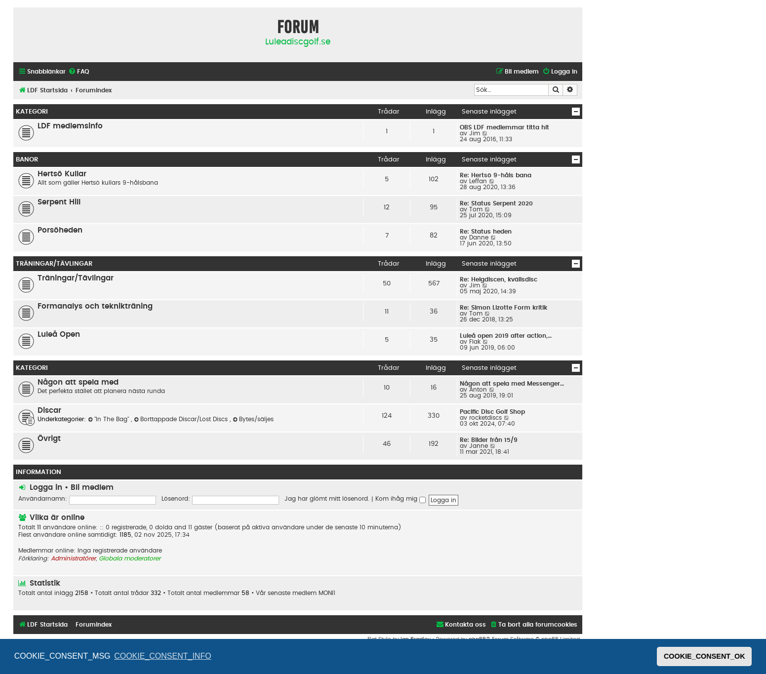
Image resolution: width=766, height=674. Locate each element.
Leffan (478, 181)
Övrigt (49, 438)
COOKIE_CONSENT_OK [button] (704, 656)
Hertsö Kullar (62, 174)
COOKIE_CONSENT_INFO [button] (162, 656)
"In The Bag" (109, 419)
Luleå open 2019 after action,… (506, 336)
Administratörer (73, 558)
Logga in (46, 487)
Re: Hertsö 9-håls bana (495, 175)
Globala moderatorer (130, 558)
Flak (475, 342)
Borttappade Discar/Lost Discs (182, 419)
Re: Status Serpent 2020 (496, 203)
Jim (474, 133)
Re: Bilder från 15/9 (489, 440)
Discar (49, 410)
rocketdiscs (485, 418)
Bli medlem (92, 487)
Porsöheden (60, 230)
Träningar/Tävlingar (54, 263)
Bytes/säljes (253, 419)
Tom (476, 209)
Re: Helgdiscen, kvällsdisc (498, 279)
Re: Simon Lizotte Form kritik (503, 308)
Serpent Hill (59, 202)
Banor (27, 159)
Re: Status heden (486, 232)
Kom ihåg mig (400, 499)
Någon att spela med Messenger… (512, 384)
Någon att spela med (78, 382)
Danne (478, 237)
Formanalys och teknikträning (95, 306)
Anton (478, 390)
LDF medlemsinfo (70, 126)
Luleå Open (59, 334)
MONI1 (327, 593)
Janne (478, 446)
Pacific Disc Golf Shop (492, 412)
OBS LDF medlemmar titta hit (504, 127)
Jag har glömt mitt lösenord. (326, 499)
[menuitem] (78, 72)
